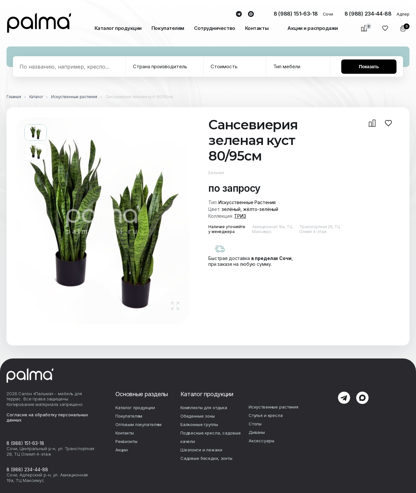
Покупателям (167, 28)
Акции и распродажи (312, 28)
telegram (239, 14)
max (251, 14)
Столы (255, 423)
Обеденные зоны (197, 416)
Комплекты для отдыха (203, 407)
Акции (121, 449)
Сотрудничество (214, 28)
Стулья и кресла (266, 415)
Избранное (385, 28)
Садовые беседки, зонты (206, 458)
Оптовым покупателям (138, 424)
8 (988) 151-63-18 (296, 13)
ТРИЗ (240, 216)
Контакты (256, 28)
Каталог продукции (118, 28)
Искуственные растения (273, 406)
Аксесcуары (261, 440)
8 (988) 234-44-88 (368, 13)
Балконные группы (199, 424)
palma (39, 23)
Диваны (257, 432)
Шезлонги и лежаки (201, 449)
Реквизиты (126, 441)
